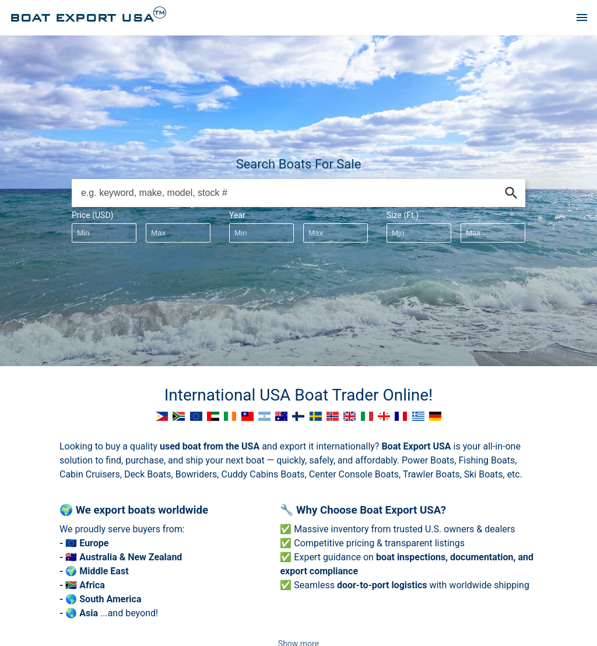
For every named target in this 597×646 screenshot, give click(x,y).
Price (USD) (92, 215)
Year (237, 215)
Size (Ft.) (403, 215)
